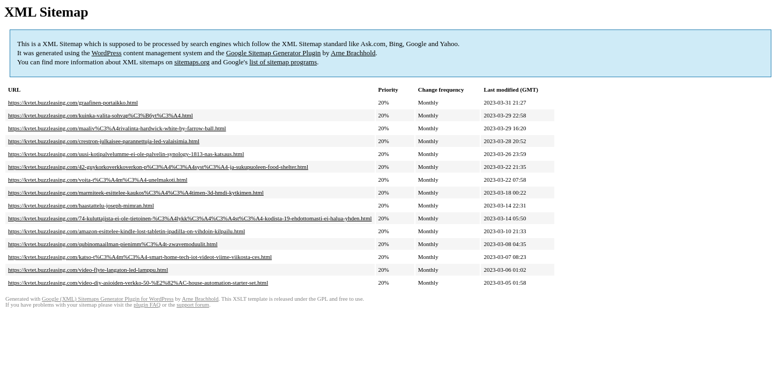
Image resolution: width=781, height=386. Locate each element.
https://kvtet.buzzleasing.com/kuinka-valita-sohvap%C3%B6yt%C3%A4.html (100, 115)
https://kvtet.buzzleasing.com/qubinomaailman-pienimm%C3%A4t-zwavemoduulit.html (113, 244)
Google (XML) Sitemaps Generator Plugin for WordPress (108, 299)
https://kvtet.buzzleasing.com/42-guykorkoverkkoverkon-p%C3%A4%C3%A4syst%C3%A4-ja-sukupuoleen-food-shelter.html (158, 167)
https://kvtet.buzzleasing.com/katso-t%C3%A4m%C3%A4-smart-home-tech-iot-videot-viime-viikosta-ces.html (140, 257)
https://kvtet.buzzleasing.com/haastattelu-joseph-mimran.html (81, 205)
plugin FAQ (146, 305)
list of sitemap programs (283, 62)
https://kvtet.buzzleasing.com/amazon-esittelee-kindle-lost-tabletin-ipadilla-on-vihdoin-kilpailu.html (126, 231)
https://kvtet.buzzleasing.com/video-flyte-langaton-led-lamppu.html (88, 269)
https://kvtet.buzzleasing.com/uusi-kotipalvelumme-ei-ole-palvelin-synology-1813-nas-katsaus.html (126, 154)
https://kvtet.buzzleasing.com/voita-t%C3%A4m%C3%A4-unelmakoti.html (98, 179)
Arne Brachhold (353, 53)
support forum (192, 305)
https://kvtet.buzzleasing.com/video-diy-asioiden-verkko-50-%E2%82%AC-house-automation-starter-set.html (138, 282)
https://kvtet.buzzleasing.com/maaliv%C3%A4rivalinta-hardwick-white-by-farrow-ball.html (117, 128)
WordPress (107, 53)
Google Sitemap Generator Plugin (273, 53)
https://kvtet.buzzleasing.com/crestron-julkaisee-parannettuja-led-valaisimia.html (103, 141)
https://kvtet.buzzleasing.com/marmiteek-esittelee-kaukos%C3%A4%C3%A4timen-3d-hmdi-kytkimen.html (136, 192)
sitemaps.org (192, 62)
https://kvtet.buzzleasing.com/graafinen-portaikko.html (73, 102)
